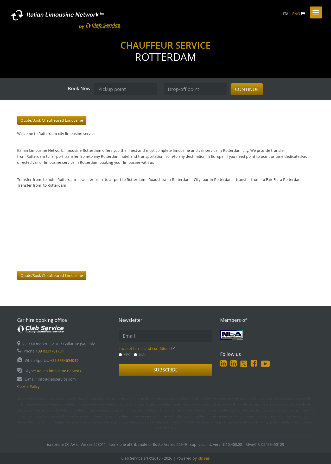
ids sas (204, 458)
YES (124, 354)
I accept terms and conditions (147, 348)
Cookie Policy (28, 386)
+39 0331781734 (50, 351)
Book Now (79, 88)
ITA (286, 13)
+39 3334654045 (64, 360)
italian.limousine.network (59, 370)
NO (139, 354)
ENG (296, 13)
